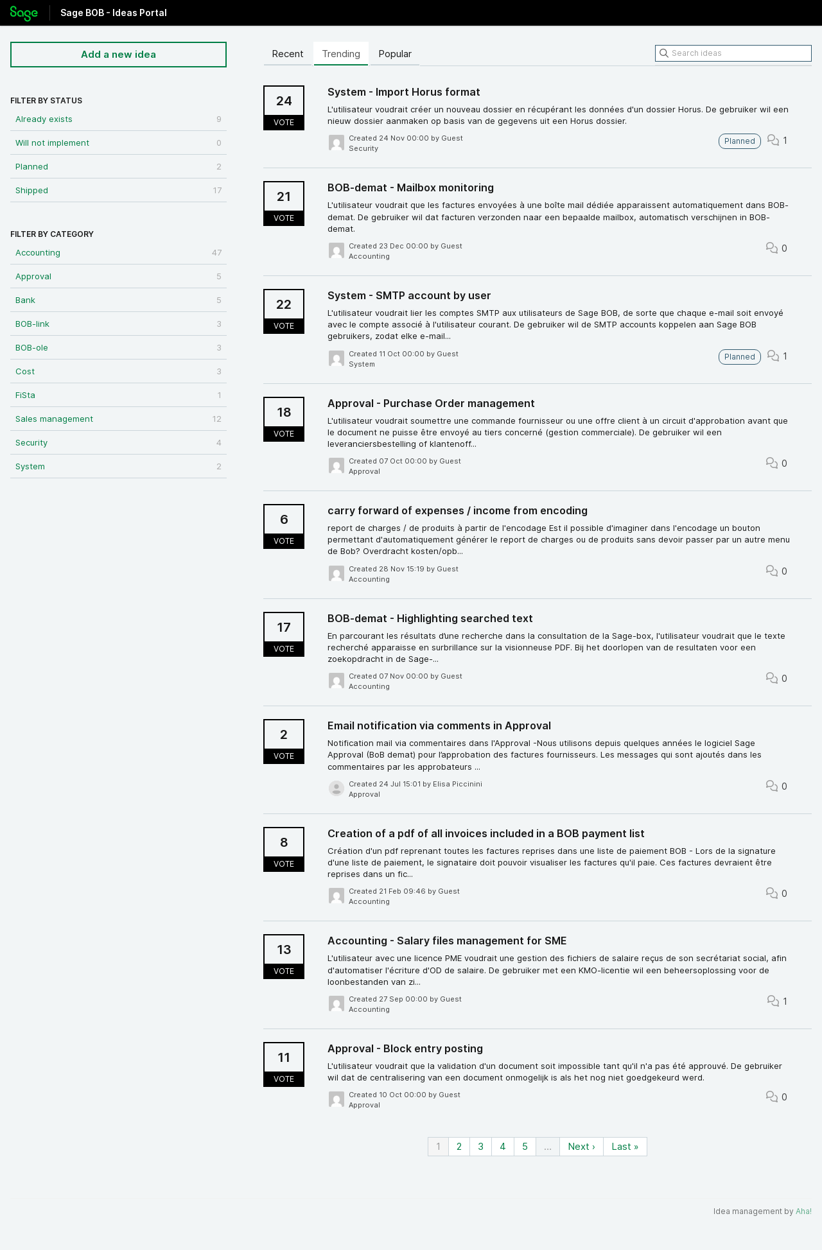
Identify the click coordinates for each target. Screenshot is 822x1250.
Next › (581, 1146)
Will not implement (118, 142)
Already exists (118, 118)
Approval (118, 276)
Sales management (118, 418)
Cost (118, 371)
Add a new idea (118, 54)
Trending (341, 54)
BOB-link (118, 323)
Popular (395, 54)
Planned (118, 166)
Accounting (118, 252)
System (118, 466)
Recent (288, 54)
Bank (118, 299)
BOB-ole (118, 347)
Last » (625, 1146)
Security (118, 442)
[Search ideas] (733, 53)
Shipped (118, 190)
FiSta (118, 394)
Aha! (804, 1211)
